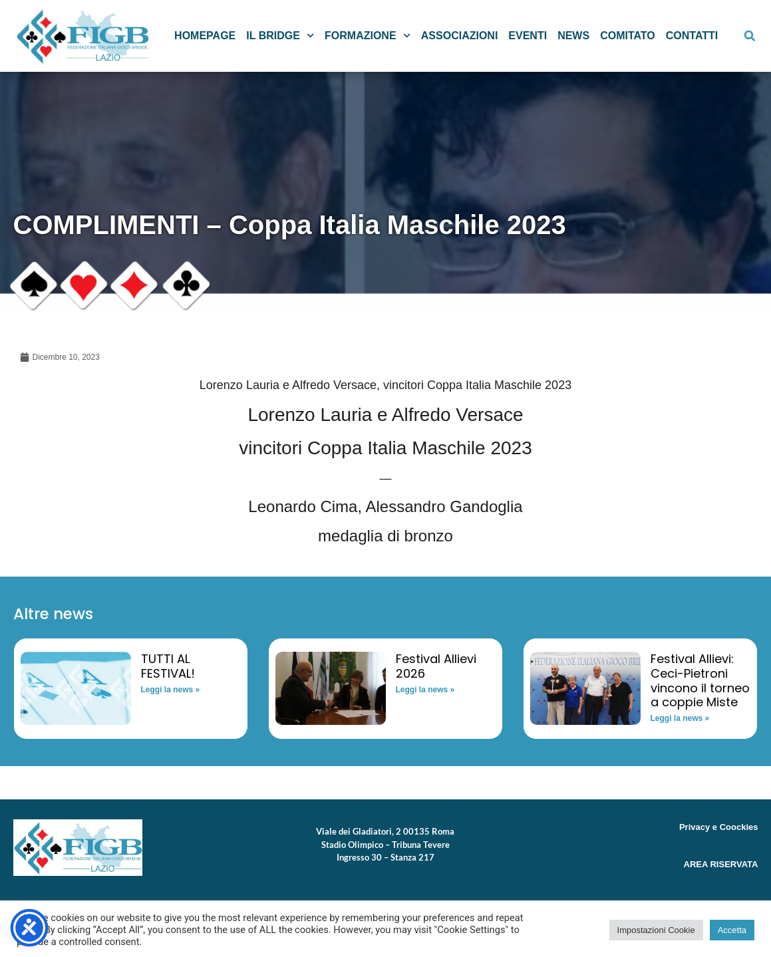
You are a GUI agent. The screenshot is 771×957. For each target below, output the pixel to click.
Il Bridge (280, 35)
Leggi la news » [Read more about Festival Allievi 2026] (425, 689)
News (573, 35)
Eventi (527, 35)
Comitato (627, 35)
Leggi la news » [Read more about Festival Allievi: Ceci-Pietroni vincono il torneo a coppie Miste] (680, 718)
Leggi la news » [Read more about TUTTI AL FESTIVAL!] (170, 689)
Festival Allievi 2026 (436, 666)
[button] (750, 36)
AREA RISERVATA (721, 864)
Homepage (204, 35)
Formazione (367, 35)
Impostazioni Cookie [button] (656, 930)
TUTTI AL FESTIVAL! (168, 666)
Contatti (692, 35)
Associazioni (459, 35)
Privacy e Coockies (718, 827)
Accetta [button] (732, 930)
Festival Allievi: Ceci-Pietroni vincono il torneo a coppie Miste (700, 680)
